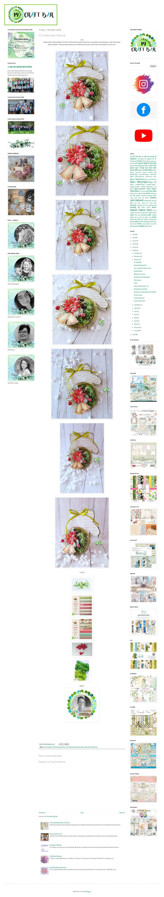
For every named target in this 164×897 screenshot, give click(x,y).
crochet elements (137, 203)
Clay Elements (146, 161)
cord (131, 203)
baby (144, 193)
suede (144, 224)
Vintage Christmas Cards (56, 834)
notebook (154, 215)
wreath (150, 226)
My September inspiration (140, 289)
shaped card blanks (148, 219)
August (136, 308)
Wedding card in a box (139, 274)
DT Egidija (145, 163)
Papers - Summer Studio (142, 187)
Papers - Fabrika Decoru (137, 179)
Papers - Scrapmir (146, 184)
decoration (133, 205)
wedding (141, 226)
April (135, 321)
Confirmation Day (153, 161)
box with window (135, 195)
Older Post (122, 813)
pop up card (138, 217)
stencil (151, 221)
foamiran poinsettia (73, 747)
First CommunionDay (139, 165)
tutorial (132, 226)
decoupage (139, 205)
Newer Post (42, 813)
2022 (134, 237)
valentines (136, 226)
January (136, 330)
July (135, 311)
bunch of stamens (147, 195)
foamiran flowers (145, 210)
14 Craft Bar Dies (135, 156)
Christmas (49, 747)
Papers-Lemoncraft (85, 747)
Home (82, 813)
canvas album (137, 198)
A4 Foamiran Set (149, 159)
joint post (139, 213)
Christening (133, 161)
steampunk (146, 221)
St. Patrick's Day (143, 191)
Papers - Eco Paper (153, 176)
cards (132, 200)
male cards (137, 215)
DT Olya (154, 163)
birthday (152, 193)
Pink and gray (137, 280)
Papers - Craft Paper (150, 174)
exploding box (135, 207)
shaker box (140, 219)
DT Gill (150, 163)
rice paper (145, 217)
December (137, 253)
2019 (134, 247)
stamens (136, 221)
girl (135, 213)
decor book (153, 203)
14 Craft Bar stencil (148, 156)
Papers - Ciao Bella (139, 174)
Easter (131, 165)
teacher (152, 224)
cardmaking (153, 198)
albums (132, 193)
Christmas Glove (138, 295)
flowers (154, 207)
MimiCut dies (141, 170)
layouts (154, 213)
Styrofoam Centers (94, 747)
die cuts (145, 205)
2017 (134, 334)
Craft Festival (133, 163)
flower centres (146, 207)
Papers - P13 (152, 182)
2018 (134, 250)
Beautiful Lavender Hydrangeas (142, 277)
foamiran (133, 210)
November (137, 256)
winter (146, 226)
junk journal (145, 213)
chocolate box (147, 200)
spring (131, 221)
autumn (140, 193)
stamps (141, 221)
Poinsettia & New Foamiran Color (58, 867)
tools (155, 224)
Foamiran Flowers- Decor (63, 747)
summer (148, 224)
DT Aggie (139, 163)
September (137, 305)
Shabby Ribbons (135, 191)
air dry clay (149, 191)
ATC (155, 159)
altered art (136, 193)
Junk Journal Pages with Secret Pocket (60, 822)
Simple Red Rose (138, 271)
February (136, 327)
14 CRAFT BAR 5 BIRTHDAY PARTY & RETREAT (20, 67)
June (135, 314)
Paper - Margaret (135, 172)
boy (141, 195)
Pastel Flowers (151, 189)
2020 (134, 244)
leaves (132, 215)
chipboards (139, 200)
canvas (131, 198)
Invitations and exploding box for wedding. (145, 292)
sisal (155, 219)
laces (150, 213)
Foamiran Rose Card (139, 298)
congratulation (154, 200)
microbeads (144, 215)
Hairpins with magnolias (140, 265)
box (155, 193)
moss (79, 747)
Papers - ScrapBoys (135, 184)
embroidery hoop (152, 205)
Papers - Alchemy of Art (144, 172)
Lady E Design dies (141, 168)
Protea (135, 283)
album (154, 191)
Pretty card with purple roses (141, 286)
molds (149, 215)
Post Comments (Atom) (52, 816)
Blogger (89, 891)
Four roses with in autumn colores (142, 268)
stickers (139, 224)
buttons (154, 195)
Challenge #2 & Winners (56, 845)
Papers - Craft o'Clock (136, 176)
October (136, 259)
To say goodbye (138, 262)
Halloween (147, 165)
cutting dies (145, 203)
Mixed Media (148, 170)
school (150, 217)
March (136, 324)
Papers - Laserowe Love (150, 179)
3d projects (140, 159)
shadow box (133, 219)
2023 (134, 234)
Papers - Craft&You (145, 176)
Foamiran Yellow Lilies (139, 301)
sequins (154, 217)
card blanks (145, 198)
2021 (134, 241)
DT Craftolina (54, 747)
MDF (136, 170)
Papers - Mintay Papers (139, 182)
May (135, 318)
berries (44, 747)
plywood (132, 217)
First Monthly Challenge (56, 856)
